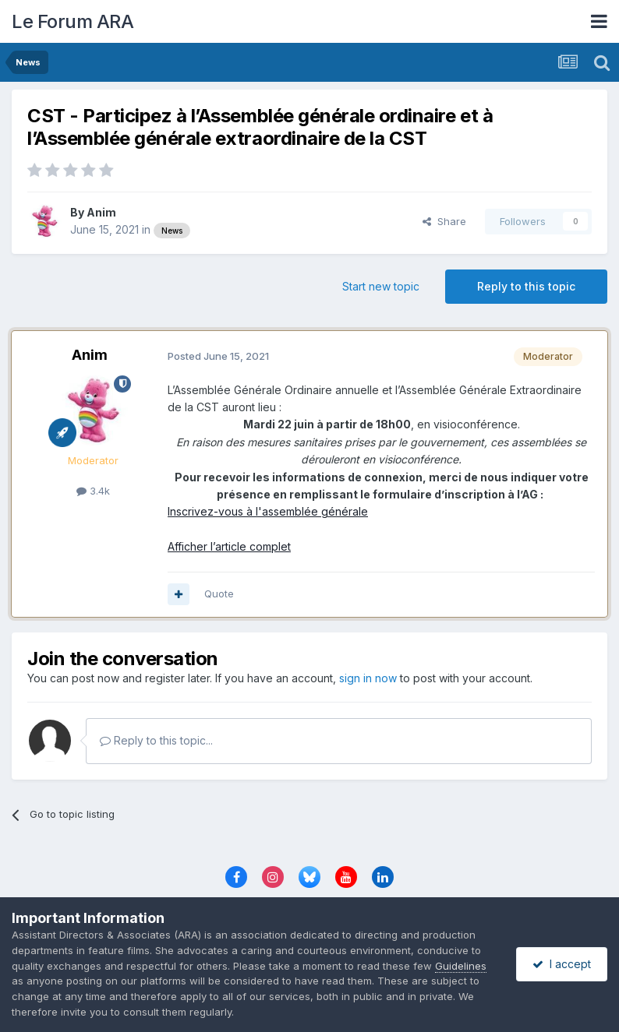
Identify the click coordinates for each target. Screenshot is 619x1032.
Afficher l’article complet (229, 546)
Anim (101, 212)
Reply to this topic (526, 286)
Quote (219, 593)
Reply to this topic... (156, 740)
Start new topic (380, 286)
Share (444, 221)
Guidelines (460, 966)
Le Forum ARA (72, 21)
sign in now (368, 678)
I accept (561, 963)
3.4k (93, 490)
